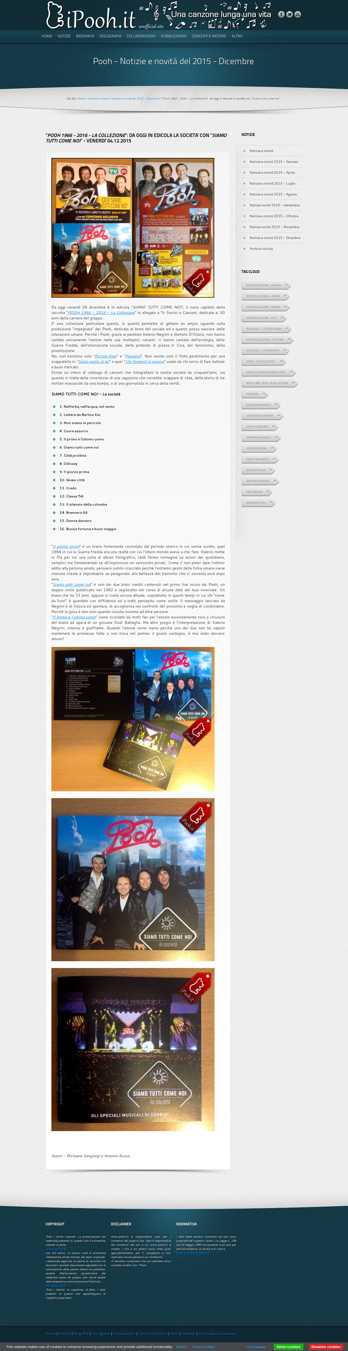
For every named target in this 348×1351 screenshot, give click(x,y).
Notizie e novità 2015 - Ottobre (274, 216)
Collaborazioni (141, 37)
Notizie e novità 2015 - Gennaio (274, 161)
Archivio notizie (261, 248)
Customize (256, 1347)
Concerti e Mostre (209, 37)
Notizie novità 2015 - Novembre (274, 227)
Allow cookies (288, 1347)
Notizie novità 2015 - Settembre (274, 205)
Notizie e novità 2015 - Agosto (273, 194)
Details (181, 1347)
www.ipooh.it (56, 1249)
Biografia (85, 37)
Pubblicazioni (174, 37)
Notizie (64, 37)
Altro (237, 37)
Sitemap (188, 1334)
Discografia (110, 37)
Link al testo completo (192, 1253)
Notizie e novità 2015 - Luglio (272, 183)
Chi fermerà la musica (144, 361)
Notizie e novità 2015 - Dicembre (275, 237)
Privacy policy (203, 1347)
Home (47, 37)
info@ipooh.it (56, 1286)
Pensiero (133, 356)
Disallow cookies (326, 1347)
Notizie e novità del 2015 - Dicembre (135, 98)
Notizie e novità (98, 98)
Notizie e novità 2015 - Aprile (272, 172)
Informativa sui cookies (217, 1334)
